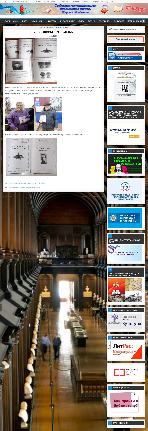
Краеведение (91, 21)
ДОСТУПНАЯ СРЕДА (104, 21)
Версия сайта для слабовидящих (122, 29)
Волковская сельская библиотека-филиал (54, 28)
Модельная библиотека (67, 21)
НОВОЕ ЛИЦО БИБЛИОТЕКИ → (93, 196)
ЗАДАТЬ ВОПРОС (119, 21)
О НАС (6, 2)
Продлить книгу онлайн (135, 21)
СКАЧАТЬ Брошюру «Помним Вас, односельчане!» (22, 187)
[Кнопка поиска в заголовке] (143, 21)
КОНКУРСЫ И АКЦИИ (37, 21)
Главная (7, 21)
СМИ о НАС (65, 2)
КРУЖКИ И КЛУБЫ (50, 2)
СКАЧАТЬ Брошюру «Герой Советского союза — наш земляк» (26, 183)
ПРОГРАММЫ (36, 2)
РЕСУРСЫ (81, 21)
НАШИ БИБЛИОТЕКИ (20, 2)
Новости (24, 21)
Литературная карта (80, 2)
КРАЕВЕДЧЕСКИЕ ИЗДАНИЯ (102, 2)
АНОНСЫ (15, 21)
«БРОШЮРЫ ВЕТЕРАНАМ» (54, 32)
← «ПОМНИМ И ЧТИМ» (11, 196)
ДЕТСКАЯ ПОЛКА (51, 21)
